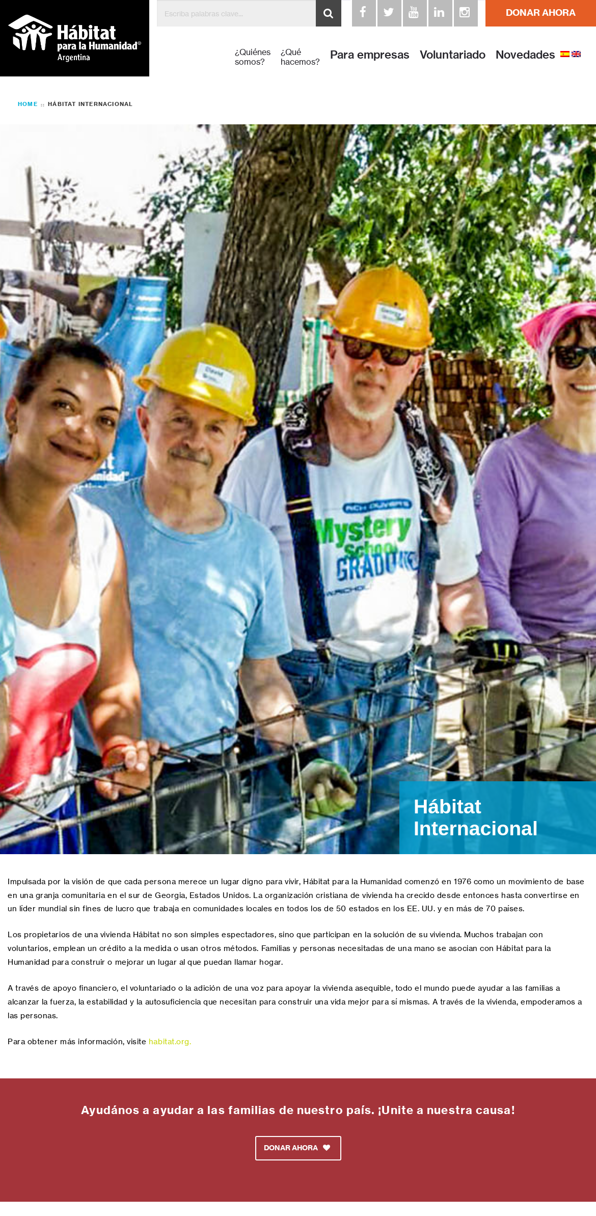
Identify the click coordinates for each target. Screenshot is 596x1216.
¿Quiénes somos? (252, 57)
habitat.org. (170, 1041)
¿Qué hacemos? (300, 57)
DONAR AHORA (541, 12)
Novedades (525, 54)
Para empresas (370, 54)
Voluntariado (452, 54)
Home (28, 104)
